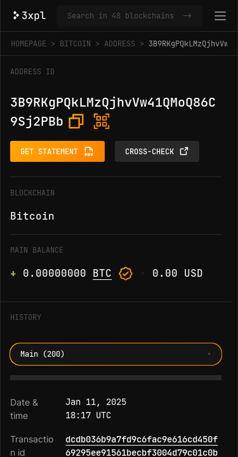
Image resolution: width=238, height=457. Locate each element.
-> (187, 16)
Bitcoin (75, 44)
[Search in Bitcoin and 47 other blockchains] (122, 16)
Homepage (28, 44)
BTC (102, 273)
